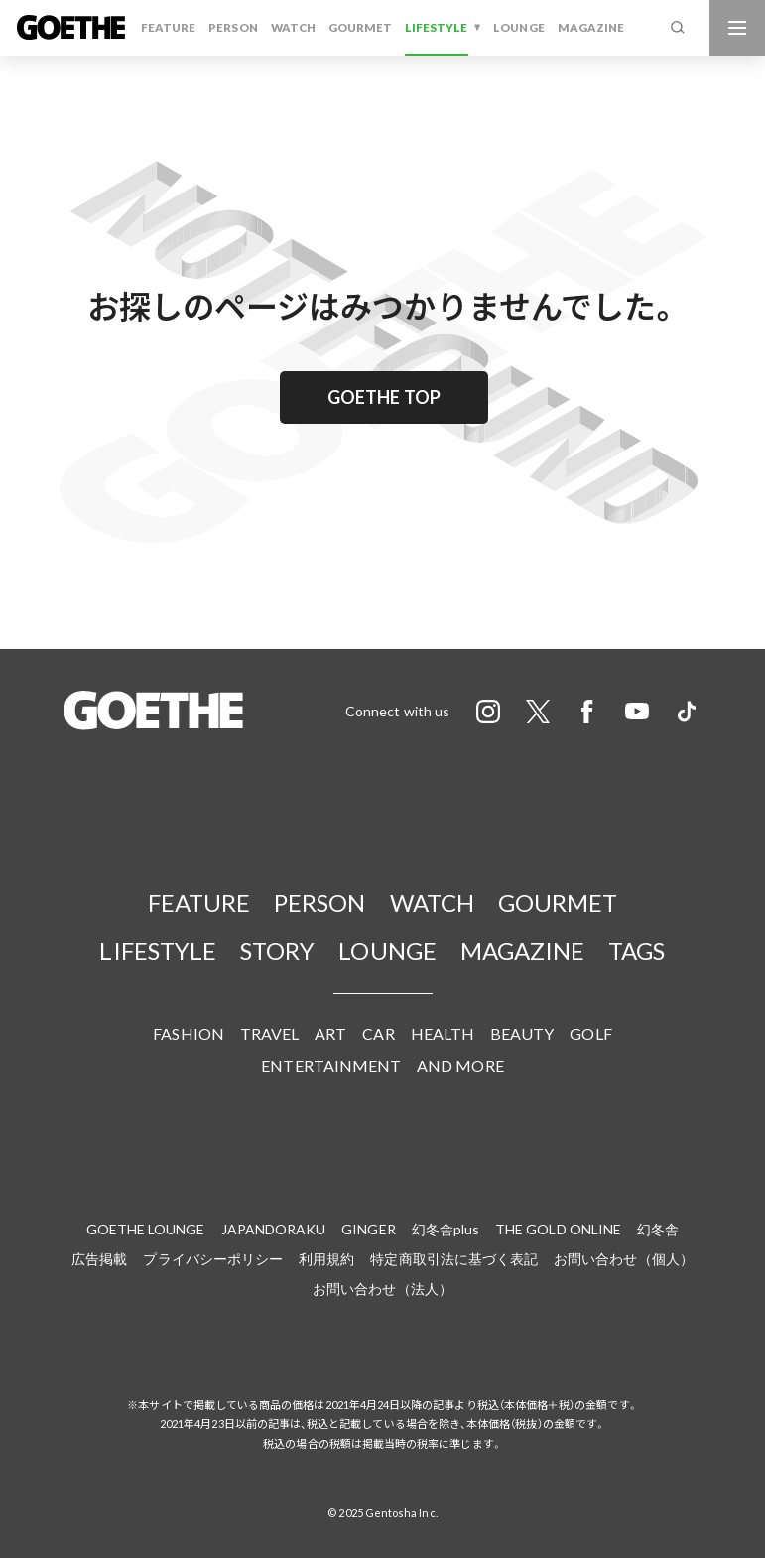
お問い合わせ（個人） (624, 1258)
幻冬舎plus (445, 1229)
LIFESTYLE (436, 27)
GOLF (590, 1033)
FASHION (188, 1033)
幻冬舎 (658, 1229)
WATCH (293, 27)
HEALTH (442, 1033)
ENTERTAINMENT (331, 1065)
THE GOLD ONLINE (558, 1229)
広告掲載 (99, 1258)
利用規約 (326, 1258)
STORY (277, 950)
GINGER (368, 1229)
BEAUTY (522, 1033)
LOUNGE (518, 27)
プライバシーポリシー (213, 1258)
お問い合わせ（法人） (382, 1288)
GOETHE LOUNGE (145, 1229)
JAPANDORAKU (273, 1229)
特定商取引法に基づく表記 (454, 1258)
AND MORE (460, 1065)
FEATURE (168, 27)
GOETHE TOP (384, 397)
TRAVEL (269, 1033)
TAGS (636, 950)
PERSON (232, 27)
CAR (378, 1033)
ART (330, 1033)
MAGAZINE (591, 27)
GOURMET (360, 27)
